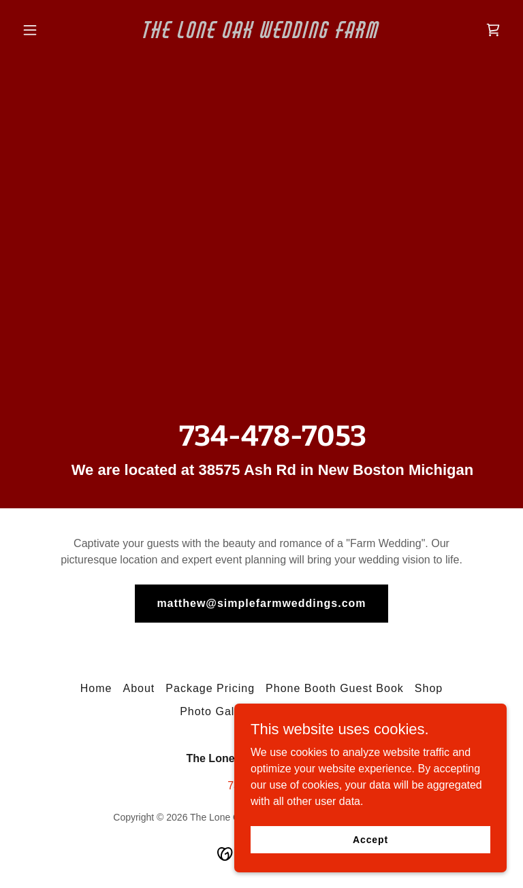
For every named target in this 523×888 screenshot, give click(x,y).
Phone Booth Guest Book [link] (335, 688)
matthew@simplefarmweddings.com (261, 603)
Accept (370, 839)
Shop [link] (429, 688)
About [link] (139, 688)
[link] (261, 34)
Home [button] (96, 688)
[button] (53, 30)
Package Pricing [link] (210, 688)
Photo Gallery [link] (217, 711)
